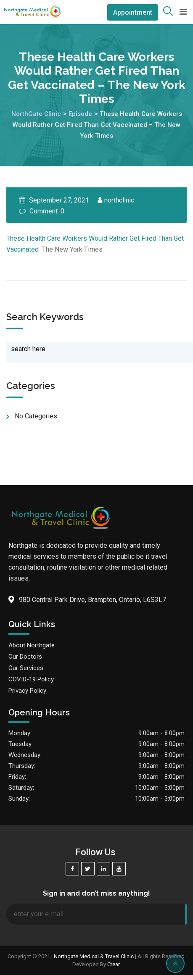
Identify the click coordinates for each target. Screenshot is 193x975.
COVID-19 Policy (31, 679)
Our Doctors (25, 656)
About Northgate (31, 645)
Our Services (25, 668)
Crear (113, 964)
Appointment (132, 12)
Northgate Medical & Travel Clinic (94, 956)
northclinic (119, 200)
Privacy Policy (27, 690)
